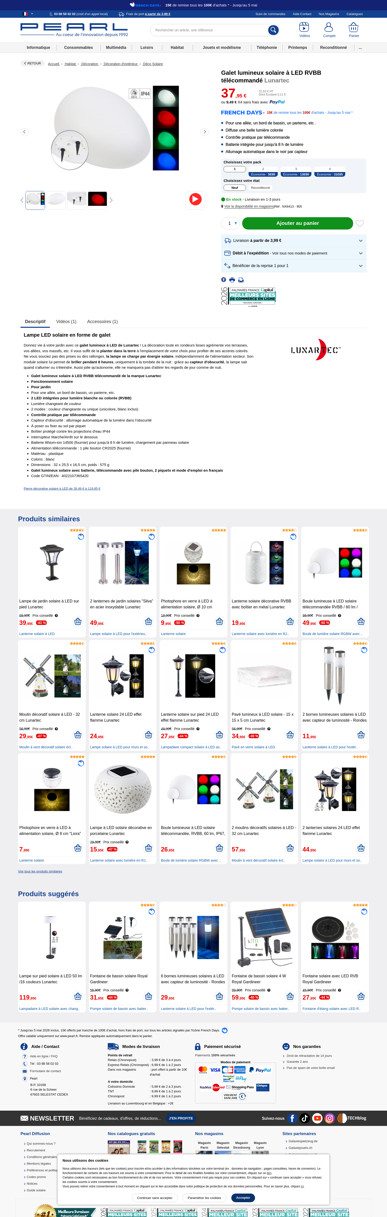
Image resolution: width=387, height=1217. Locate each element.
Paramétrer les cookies (204, 1198)
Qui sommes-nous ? (41, 1143)
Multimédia (116, 47)
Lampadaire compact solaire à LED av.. (191, 747)
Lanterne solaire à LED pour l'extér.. (330, 747)
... (360, 47)
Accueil (54, 64)
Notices (32, 1183)
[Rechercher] (273, 30)
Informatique (38, 47)
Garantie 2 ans (297, 1061)
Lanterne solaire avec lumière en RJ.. (260, 634)
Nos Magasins (329, 14)
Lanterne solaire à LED (37, 634)
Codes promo (36, 1177)
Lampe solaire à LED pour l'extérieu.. (118, 634)
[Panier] (354, 30)
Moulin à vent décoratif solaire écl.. (46, 747)
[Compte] (329, 30)
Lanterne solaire (173, 634)
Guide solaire (36, 1190)
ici (302, 1186)
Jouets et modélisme (222, 47)
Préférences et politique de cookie (51, 1170)
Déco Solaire (152, 64)
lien (269, 1173)
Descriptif (35, 321)
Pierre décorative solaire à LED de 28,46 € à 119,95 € (62, 488)
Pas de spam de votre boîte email (311, 1068)
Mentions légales (39, 1163)
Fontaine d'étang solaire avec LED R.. (331, 1009)
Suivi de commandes (270, 14)
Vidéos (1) (66, 321)
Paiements (215, 1055)
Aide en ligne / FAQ (44, 1056)
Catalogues (354, 14)
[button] (248, 206)
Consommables (78, 47)
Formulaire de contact (45, 1071)
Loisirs (147, 47)
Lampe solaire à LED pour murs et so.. (120, 747)
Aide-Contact (302, 14)
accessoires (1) (102, 321)
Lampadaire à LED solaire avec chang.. (49, 1009)
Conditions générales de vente (48, 1157)
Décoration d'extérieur (120, 64)
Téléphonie (267, 47)
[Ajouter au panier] (297, 223)
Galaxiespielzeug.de (303, 1141)
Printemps (297, 47)
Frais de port (148, 14)
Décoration (89, 64)
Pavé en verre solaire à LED (253, 747)
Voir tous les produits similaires (40, 871)
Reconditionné (333, 47)
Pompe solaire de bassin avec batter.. (119, 1009)
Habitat (177, 47)
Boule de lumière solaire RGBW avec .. (332, 634)
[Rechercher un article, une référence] (215, 30)
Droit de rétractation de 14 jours (309, 1056)
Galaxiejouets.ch (300, 1148)
